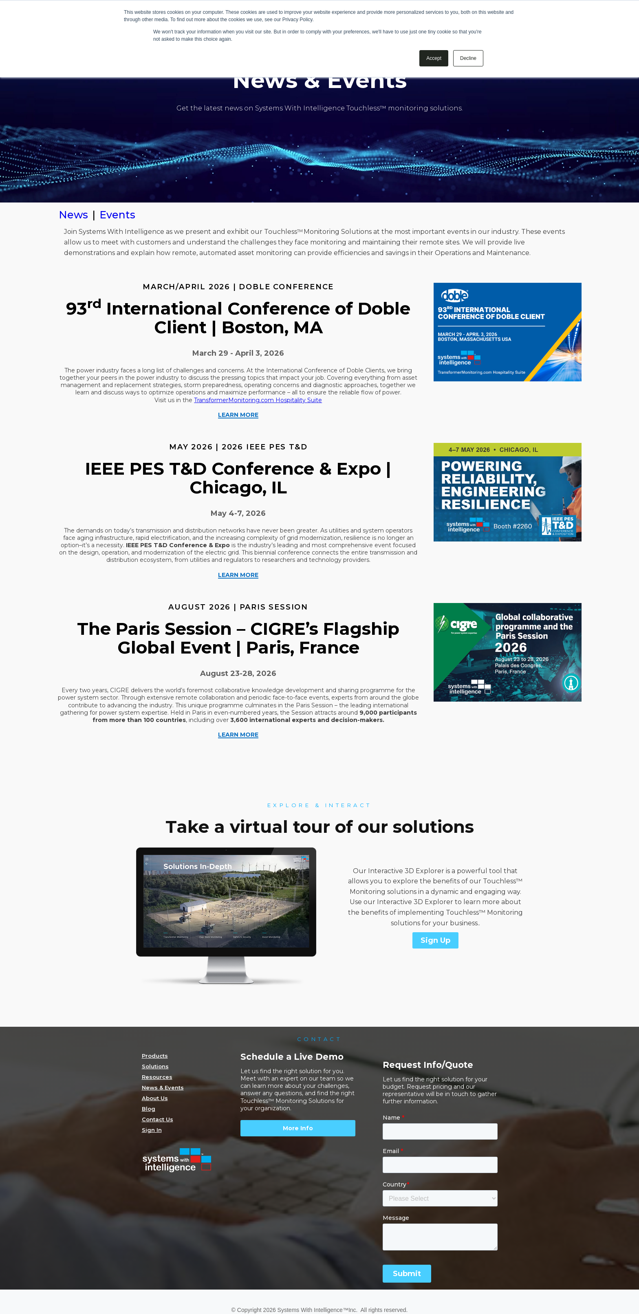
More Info (298, 1128)
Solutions (155, 1066)
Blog (148, 1108)
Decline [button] (468, 58)
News (73, 215)
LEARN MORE (238, 415)
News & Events (163, 1087)
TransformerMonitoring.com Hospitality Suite (258, 400)
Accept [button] (433, 58)
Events (117, 215)
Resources (157, 1077)
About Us (155, 1098)
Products (155, 1055)
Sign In (152, 1130)
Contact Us (157, 1119)
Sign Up (435, 940)
